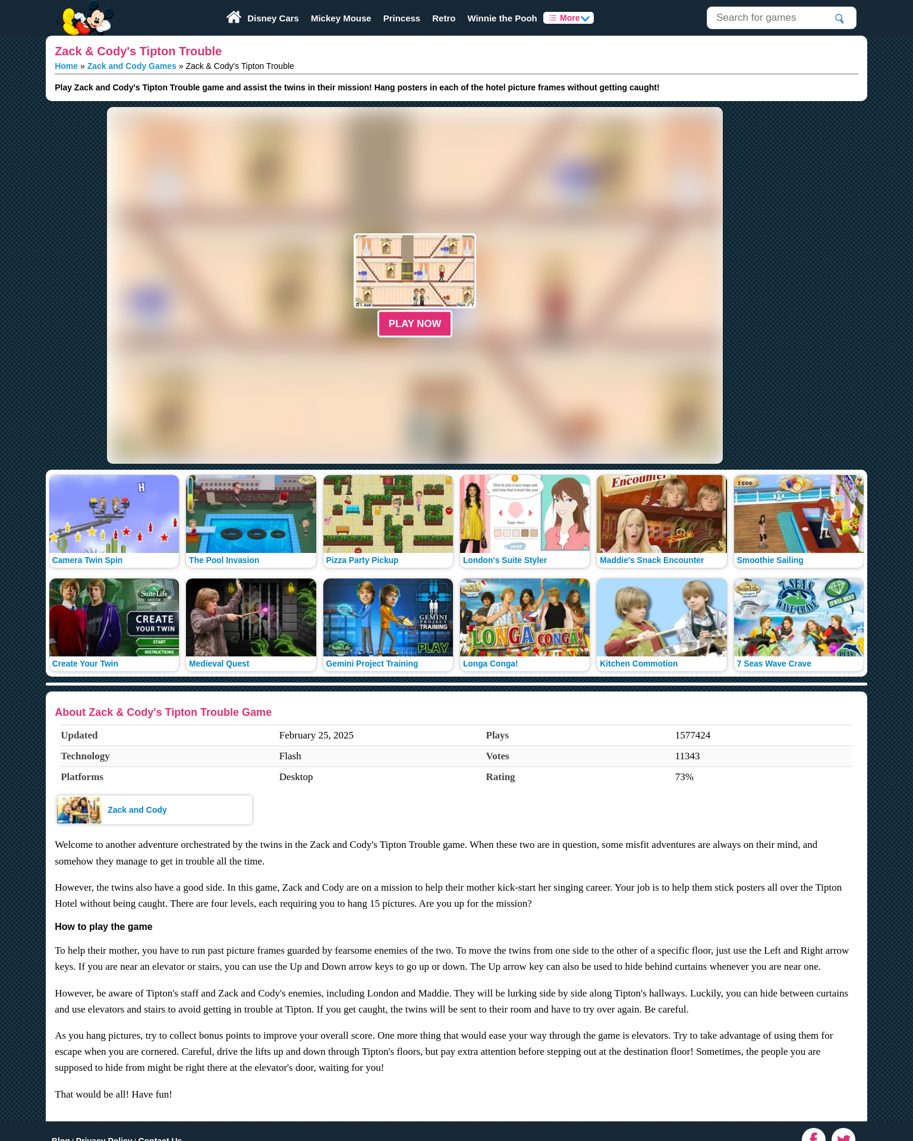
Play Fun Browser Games (83, 8)
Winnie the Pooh (502, 18)
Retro (443, 18)
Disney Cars (273, 18)
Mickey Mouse (341, 18)
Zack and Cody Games (132, 66)
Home (66, 66)
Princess (402, 18)
